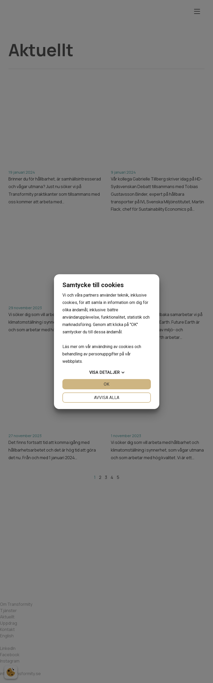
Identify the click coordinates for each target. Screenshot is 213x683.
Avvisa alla (106, 397)
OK (106, 384)
